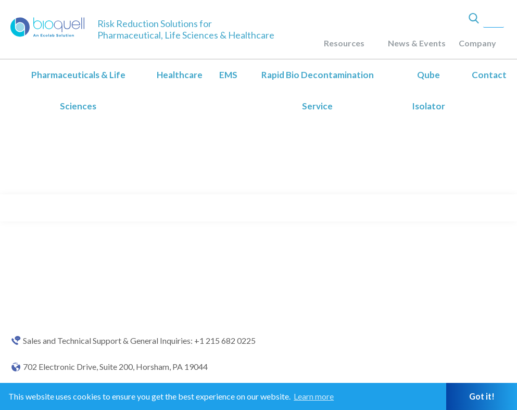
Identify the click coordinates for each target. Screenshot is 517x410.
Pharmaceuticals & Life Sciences (78, 90)
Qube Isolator (428, 90)
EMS (228, 74)
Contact (489, 74)
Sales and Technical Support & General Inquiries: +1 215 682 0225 (139, 340)
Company (477, 43)
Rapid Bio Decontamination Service (317, 90)
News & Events (417, 43)
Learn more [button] (314, 396)
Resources (344, 43)
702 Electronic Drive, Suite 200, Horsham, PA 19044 (115, 366)
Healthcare (180, 74)
